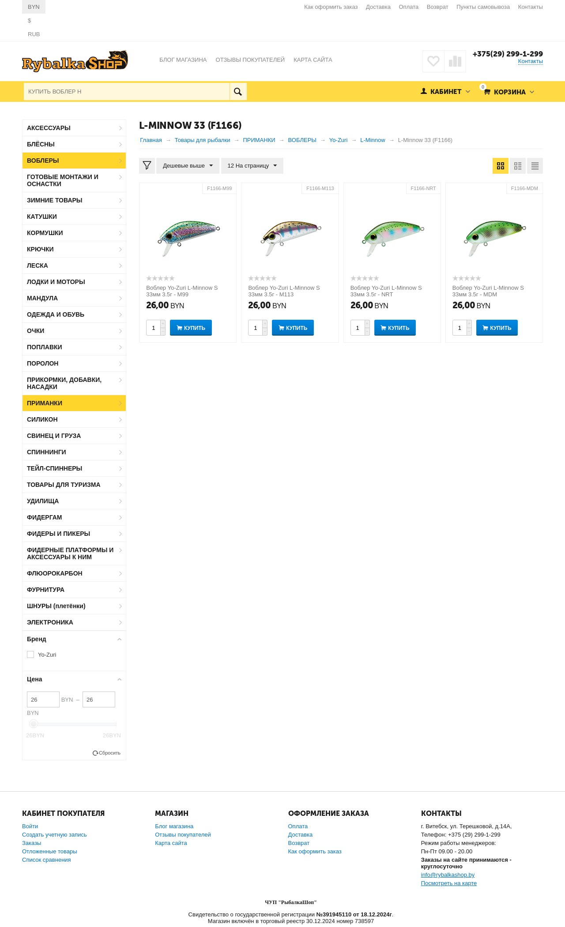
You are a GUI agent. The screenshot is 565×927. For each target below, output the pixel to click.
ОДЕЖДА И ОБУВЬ (55, 314)
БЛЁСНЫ (41, 144)
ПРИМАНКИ (44, 403)
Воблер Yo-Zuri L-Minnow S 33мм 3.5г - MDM (488, 291)
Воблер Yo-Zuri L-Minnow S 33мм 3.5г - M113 (284, 291)
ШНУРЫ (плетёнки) (56, 605)
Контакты (530, 7)
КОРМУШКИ (45, 232)
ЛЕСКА (37, 265)
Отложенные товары (49, 851)
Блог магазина (174, 826)
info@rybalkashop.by (448, 874)
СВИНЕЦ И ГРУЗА (54, 435)
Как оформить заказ (331, 7)
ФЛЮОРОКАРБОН (55, 573)
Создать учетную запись (54, 834)
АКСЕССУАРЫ (49, 127)
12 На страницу (252, 165)
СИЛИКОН (42, 419)
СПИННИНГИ (46, 452)
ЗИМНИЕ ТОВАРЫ (55, 200)
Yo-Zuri (47, 654)
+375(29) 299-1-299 (508, 53)
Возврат (437, 7)
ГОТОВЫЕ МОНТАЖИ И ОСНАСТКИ (62, 180)
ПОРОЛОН (42, 363)
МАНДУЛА (42, 298)
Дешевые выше (188, 165)
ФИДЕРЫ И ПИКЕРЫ (58, 533)
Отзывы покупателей (183, 834)
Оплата (409, 7)
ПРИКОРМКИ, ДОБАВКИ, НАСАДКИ (64, 383)
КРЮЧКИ (40, 249)
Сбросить (110, 752)
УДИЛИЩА (43, 501)
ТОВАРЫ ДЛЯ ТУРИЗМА (64, 484)
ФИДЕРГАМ (44, 517)
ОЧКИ (35, 330)
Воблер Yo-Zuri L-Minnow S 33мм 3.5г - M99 (182, 291)
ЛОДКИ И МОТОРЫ (56, 281)
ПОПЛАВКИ (44, 347)
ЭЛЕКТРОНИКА (50, 622)
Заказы (31, 843)
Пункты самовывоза (483, 7)
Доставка (378, 7)
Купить (194, 328)
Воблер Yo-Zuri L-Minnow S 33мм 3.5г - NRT (386, 291)
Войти (30, 826)
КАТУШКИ (42, 216)
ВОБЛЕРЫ (43, 160)
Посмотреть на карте (449, 883)
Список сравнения (46, 859)
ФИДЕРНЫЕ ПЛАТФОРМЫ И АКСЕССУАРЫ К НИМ (70, 553)
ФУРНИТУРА (45, 589)
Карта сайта (171, 843)
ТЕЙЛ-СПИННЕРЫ (54, 468)
